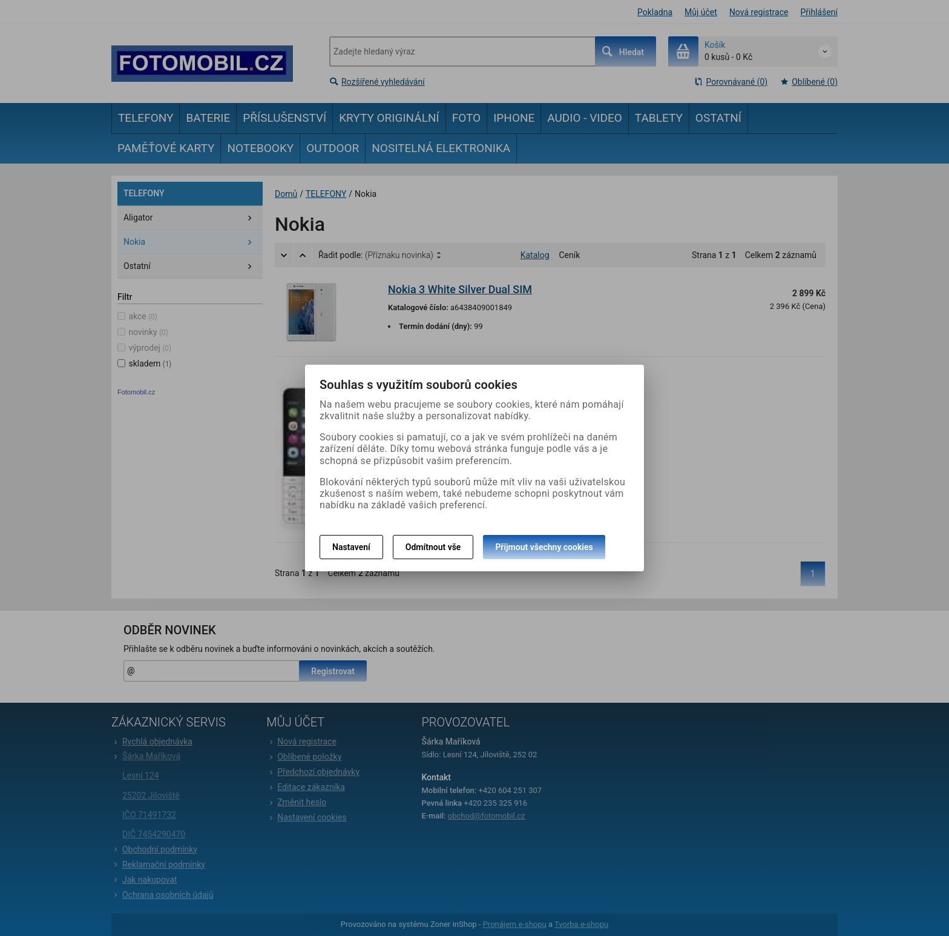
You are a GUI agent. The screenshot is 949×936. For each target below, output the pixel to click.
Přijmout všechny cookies (544, 547)
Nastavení (351, 547)
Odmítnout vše (433, 547)
